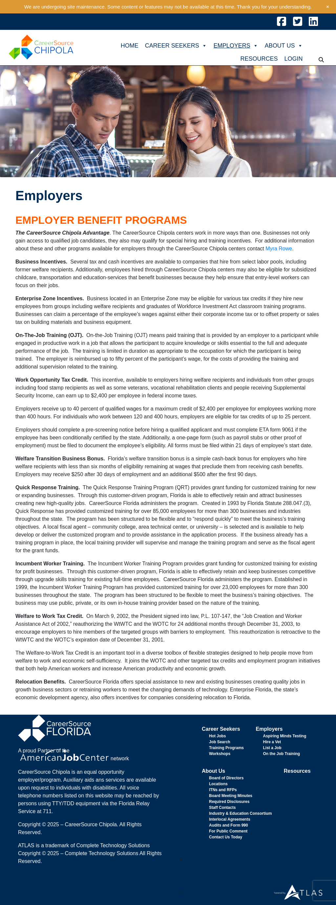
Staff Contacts (222, 807)
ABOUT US (284, 45)
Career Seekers (221, 729)
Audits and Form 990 (228, 825)
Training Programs (226, 748)
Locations (218, 784)
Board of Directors (226, 778)
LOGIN (293, 58)
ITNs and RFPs (223, 790)
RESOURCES (259, 58)
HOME (129, 45)
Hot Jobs (217, 736)
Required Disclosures (229, 801)
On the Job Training (281, 753)
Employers (269, 729)
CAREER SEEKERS (176, 45)
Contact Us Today (225, 837)
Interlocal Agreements (229, 819)
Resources (297, 771)
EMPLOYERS (236, 45)
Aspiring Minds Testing (284, 736)
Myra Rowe (278, 248)
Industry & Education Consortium (240, 813)
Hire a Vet (272, 742)
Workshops (219, 753)
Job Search (219, 742)
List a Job (272, 748)
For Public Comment (228, 831)
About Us (213, 771)
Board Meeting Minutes (230, 795)
